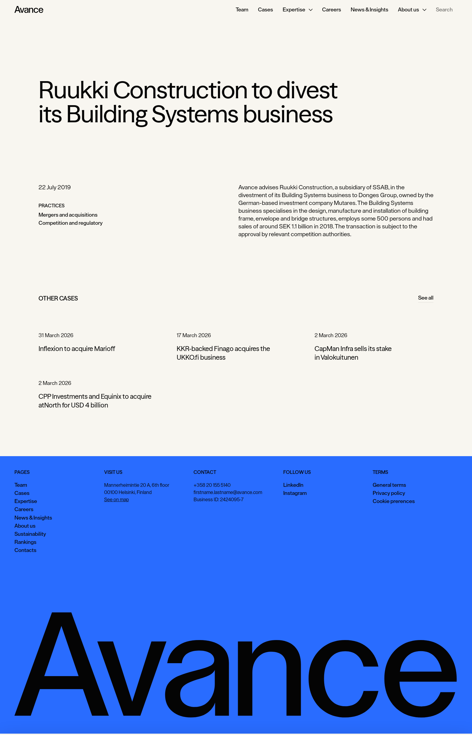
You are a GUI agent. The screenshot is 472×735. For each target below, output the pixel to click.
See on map (116, 499)
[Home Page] (28, 9)
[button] (297, 9)
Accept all (365, 721)
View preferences (403, 721)
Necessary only (446, 721)
